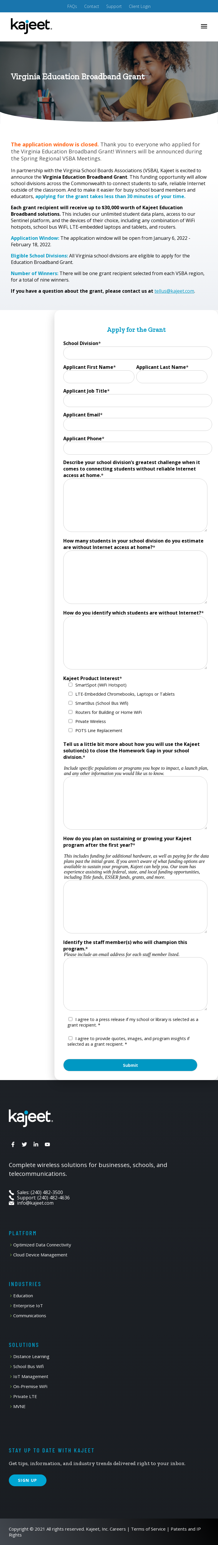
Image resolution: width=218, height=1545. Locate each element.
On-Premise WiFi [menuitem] (30, 1386)
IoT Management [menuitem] (30, 1376)
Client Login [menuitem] (140, 6)
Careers (118, 1529)
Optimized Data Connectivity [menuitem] (42, 1245)
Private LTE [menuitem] (25, 1396)
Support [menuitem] (114, 6)
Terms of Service (148, 1529)
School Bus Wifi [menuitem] (28, 1366)
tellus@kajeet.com (174, 291)
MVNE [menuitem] (19, 1406)
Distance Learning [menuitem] (31, 1356)
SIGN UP (27, 1480)
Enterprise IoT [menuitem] (28, 1305)
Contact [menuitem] (91, 6)
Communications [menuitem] (29, 1315)
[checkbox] (135, 709)
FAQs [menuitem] (72, 6)
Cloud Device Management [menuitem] (40, 1255)
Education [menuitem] (23, 1295)
